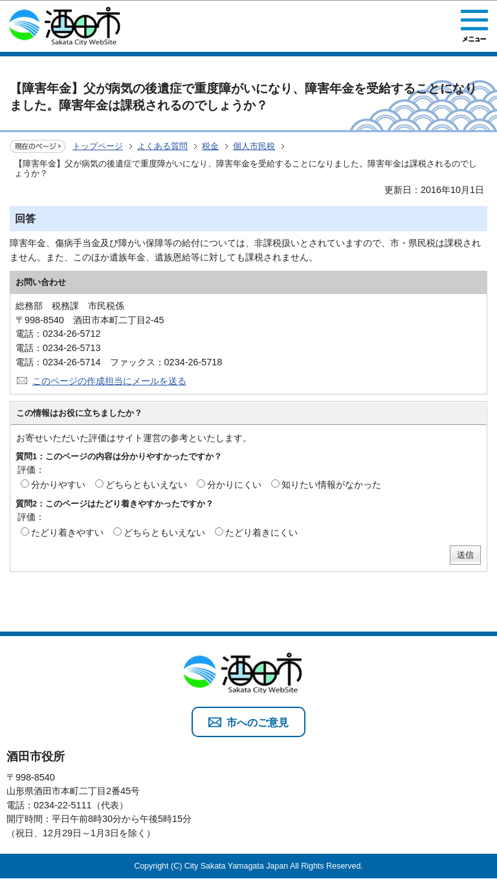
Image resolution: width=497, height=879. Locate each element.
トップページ (97, 146)
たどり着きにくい (261, 532)
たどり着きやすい (67, 532)
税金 (210, 146)
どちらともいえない (146, 484)
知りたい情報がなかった (331, 484)
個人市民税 (254, 146)
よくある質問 (162, 146)
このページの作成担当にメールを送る (109, 381)
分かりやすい (58, 484)
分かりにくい (234, 484)
